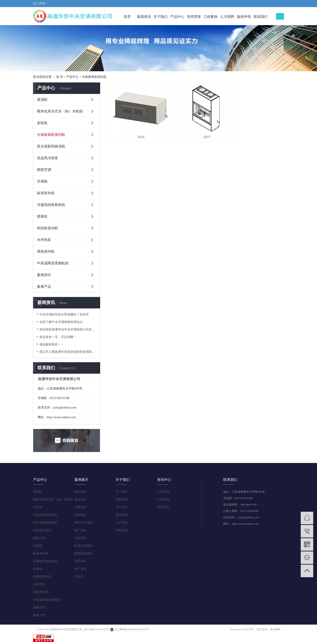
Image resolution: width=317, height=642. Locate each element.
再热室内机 (46, 251)
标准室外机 (46, 193)
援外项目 (80, 499)
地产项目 (80, 569)
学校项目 (80, 538)
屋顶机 (42, 99)
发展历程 (122, 499)
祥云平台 (249, 629)
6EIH (138, 131)
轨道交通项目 (83, 545)
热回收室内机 (47, 228)
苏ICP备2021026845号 (96, 629)
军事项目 (80, 507)
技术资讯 (163, 507)
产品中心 (177, 17)
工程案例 (210, 17)
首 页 (59, 76)
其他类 (79, 576)
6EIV (197, 131)
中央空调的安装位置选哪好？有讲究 (64, 314)
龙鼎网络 (275, 629)
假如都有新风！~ (51, 344)
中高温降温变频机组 (53, 263)
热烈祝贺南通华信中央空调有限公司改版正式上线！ (68, 329)
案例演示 (44, 275)
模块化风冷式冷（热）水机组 (60, 111)
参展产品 (44, 286)
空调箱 (42, 181)
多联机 (42, 123)
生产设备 (122, 522)
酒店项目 (80, 561)
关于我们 (160, 17)
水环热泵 (44, 240)
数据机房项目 (83, 553)
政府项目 (80, 491)
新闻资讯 (144, 17)
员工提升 (122, 507)
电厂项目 (80, 530)
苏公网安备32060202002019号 (129, 629)
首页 (127, 17)
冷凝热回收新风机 (51, 205)
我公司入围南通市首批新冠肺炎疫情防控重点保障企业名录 (68, 351)
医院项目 (80, 515)
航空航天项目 (83, 522)
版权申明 (244, 17)
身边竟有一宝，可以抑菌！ (57, 337)
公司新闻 (163, 491)
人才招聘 (227, 17)
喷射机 (42, 216)
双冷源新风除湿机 (51, 146)
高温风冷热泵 (47, 158)
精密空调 (44, 170)
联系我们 (261, 17)
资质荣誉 (194, 17)
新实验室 (122, 515)
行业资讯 (163, 499)
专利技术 (122, 530)
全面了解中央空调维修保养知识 (61, 322)
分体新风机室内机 (94, 76)
